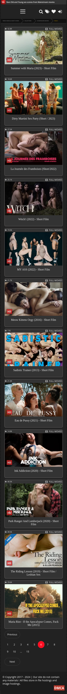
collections (27, 21)
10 (14, 651)
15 (27, 651)
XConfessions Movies (43, 21)
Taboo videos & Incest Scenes (11, 21)
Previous (12, 634)
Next (12, 661)
